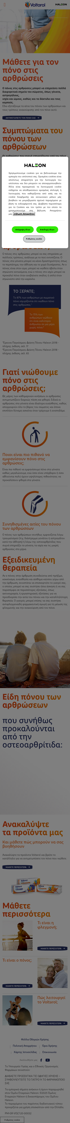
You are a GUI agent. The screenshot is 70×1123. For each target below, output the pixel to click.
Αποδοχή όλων (47, 229)
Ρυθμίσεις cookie (34, 239)
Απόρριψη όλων (22, 229)
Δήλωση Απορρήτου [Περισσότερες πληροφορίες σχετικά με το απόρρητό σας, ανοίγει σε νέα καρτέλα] (24, 213)
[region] (35, 202)
